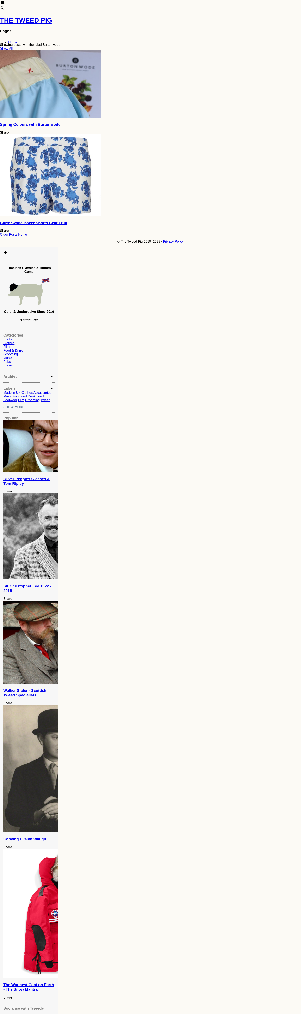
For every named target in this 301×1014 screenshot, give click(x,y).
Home (12, 42)
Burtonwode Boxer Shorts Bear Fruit (33, 223)
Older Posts (9, 234)
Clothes (8, 343)
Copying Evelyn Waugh (24, 839)
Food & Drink (13, 350)
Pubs (7, 361)
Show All (6, 48)
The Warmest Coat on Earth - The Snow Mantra (28, 987)
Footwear (10, 400)
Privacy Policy (173, 241)
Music (7, 358)
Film (6, 347)
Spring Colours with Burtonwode (30, 124)
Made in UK (12, 392)
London (41, 396)
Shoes (8, 365)
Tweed (45, 400)
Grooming (10, 354)
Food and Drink (24, 396)
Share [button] (4, 132)
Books (7, 339)
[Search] (2, 9)
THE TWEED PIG (26, 20)
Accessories (42, 392)
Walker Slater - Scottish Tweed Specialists (24, 692)
